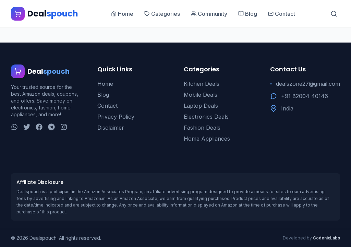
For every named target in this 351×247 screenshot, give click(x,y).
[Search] (334, 14)
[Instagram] (63, 127)
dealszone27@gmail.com (308, 83)
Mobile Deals (200, 94)
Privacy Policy (115, 116)
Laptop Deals (201, 105)
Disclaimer (110, 127)
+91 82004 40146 (304, 96)
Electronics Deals (206, 116)
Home (105, 83)
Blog (103, 94)
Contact (107, 105)
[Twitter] (26, 127)
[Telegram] (51, 127)
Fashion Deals (202, 127)
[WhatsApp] (14, 127)
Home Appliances (207, 138)
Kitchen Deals (201, 83)
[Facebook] (39, 127)
